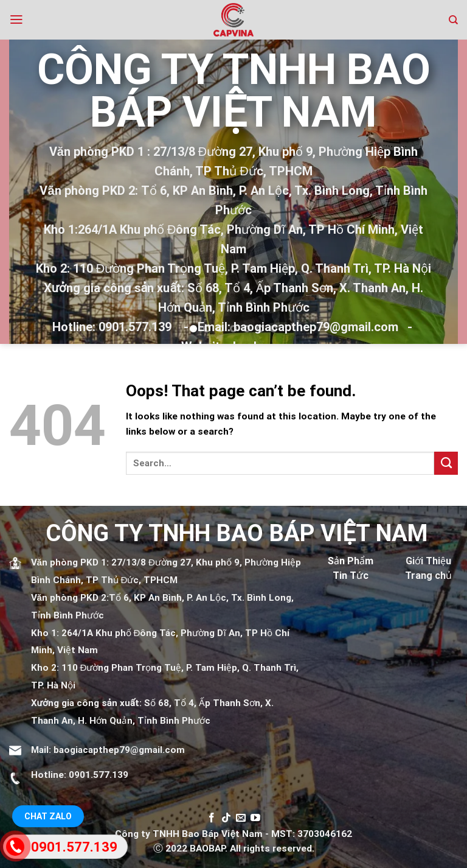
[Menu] (16, 19)
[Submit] (446, 463)
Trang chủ (428, 575)
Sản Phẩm (350, 561)
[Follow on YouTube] (255, 818)
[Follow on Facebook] (211, 818)
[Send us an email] (241, 818)
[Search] (453, 20)
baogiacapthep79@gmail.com (119, 749)
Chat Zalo (48, 816)
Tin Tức (350, 575)
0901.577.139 (98, 774)
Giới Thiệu (428, 561)
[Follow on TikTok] (226, 818)
